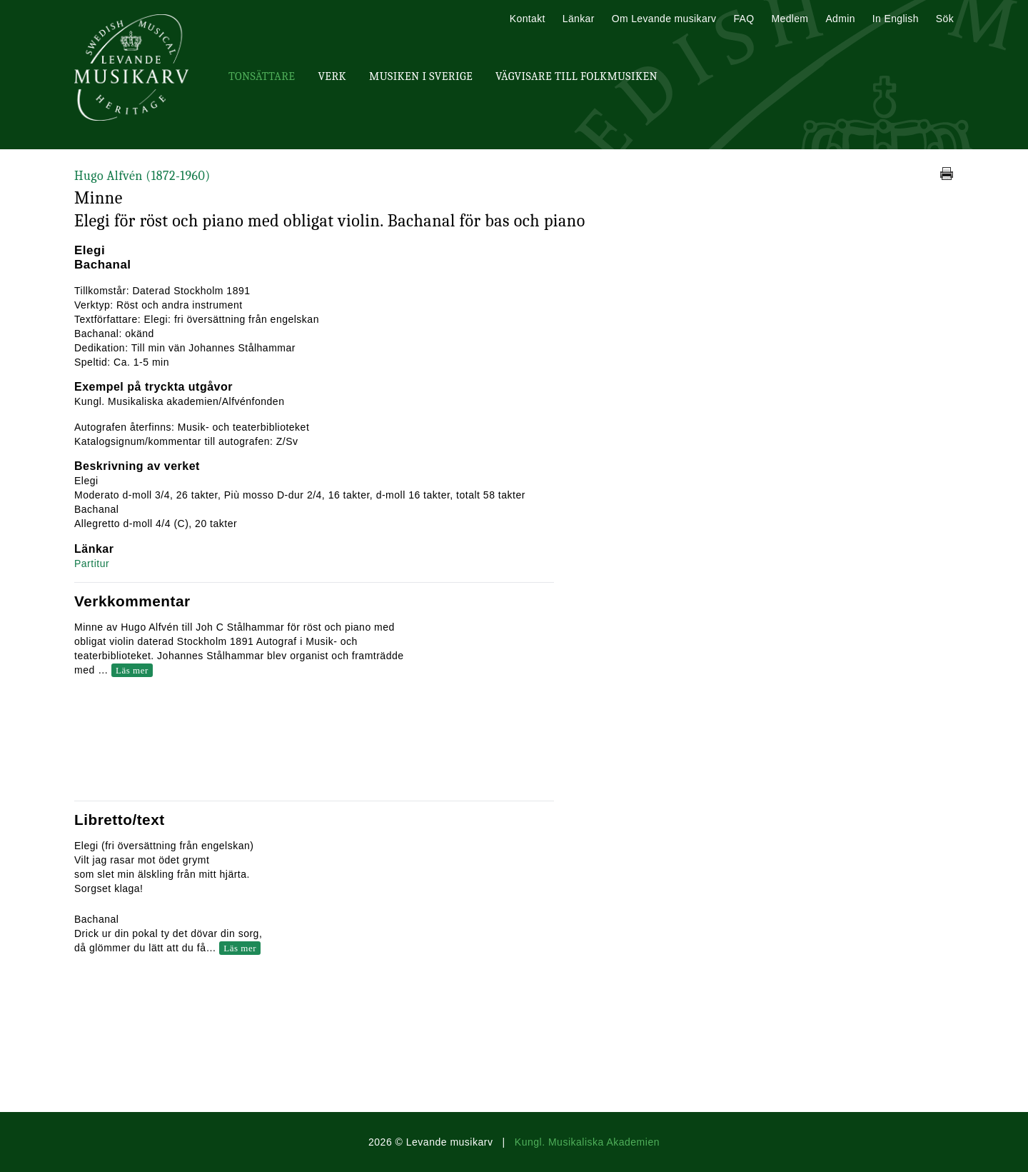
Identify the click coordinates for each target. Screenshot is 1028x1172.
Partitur (91, 563)
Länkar (579, 18)
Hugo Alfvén (142, 176)
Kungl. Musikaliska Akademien (587, 1142)
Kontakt (527, 18)
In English (895, 18)
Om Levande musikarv (664, 18)
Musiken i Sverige (421, 76)
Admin (840, 18)
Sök (945, 18)
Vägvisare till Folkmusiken (576, 76)
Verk (332, 76)
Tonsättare (261, 76)
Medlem (789, 18)
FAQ (743, 18)
